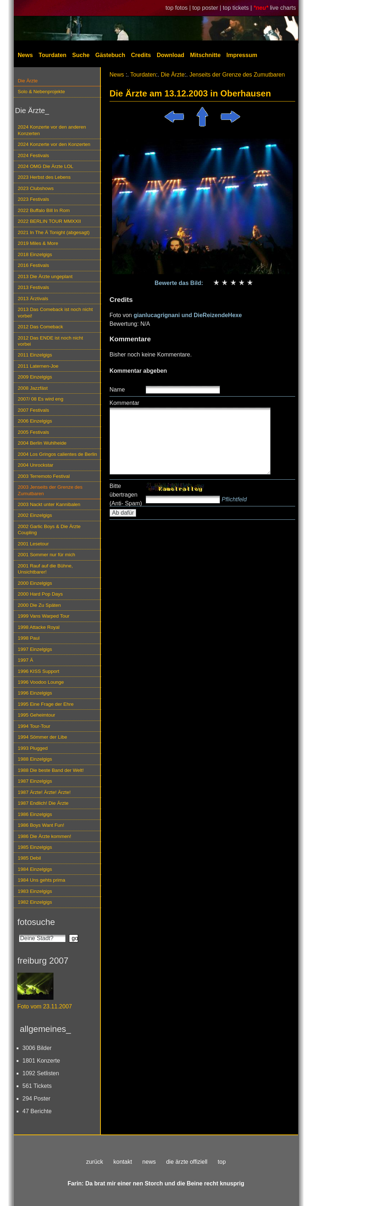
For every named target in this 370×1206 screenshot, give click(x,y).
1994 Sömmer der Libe (42, 737)
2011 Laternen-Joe (38, 366)
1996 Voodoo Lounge (41, 682)
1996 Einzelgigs (35, 693)
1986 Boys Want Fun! (41, 825)
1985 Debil (29, 858)
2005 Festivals (33, 432)
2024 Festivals (33, 155)
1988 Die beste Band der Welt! (51, 770)
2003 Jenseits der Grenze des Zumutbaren (50, 490)
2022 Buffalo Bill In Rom (44, 210)
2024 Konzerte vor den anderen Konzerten (52, 130)
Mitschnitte (205, 55)
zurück (94, 1162)
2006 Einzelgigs (35, 421)
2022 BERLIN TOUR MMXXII (49, 221)
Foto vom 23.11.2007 (44, 1006)
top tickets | (238, 8)
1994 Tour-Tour (34, 726)
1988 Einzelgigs (35, 759)
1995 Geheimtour (36, 715)
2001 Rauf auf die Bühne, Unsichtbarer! (45, 569)
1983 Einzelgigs (35, 891)
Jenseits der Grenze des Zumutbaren (237, 75)
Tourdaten (52, 55)
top (222, 1162)
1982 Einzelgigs (35, 902)
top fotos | (178, 8)
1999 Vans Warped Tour (43, 616)
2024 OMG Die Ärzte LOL (45, 166)
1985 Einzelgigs (35, 847)
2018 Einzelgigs (35, 254)
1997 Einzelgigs (35, 649)
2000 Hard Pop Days (40, 594)
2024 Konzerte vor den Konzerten (54, 144)
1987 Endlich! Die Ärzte (43, 803)
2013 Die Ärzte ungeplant (45, 276)
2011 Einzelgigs (35, 355)
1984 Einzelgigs (35, 869)
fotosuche (36, 922)
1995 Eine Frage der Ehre (46, 704)
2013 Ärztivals (33, 298)
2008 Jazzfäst (33, 388)
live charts (283, 8)
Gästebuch (110, 55)
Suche (81, 55)
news (149, 1162)
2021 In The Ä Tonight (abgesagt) (54, 232)
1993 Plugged (33, 748)
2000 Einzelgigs (35, 583)
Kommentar (124, 403)
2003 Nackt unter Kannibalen (49, 504)
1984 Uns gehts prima (41, 880)
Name (117, 389)
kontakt (122, 1162)
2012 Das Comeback (40, 326)
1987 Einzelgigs (35, 781)
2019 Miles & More (38, 243)
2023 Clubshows (35, 188)
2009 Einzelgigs (35, 377)
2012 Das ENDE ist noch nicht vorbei (50, 341)
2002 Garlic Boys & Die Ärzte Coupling (49, 529)
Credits (141, 55)
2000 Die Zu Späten (39, 605)
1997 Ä (25, 660)
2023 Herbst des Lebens (44, 177)
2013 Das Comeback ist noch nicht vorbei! (55, 312)
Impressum (242, 55)
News (25, 55)
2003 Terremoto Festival (44, 476)
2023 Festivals (33, 199)
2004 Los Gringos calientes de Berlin (57, 454)
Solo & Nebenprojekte (41, 91)
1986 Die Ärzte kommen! (44, 836)
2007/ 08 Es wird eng (40, 399)
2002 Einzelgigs (35, 515)
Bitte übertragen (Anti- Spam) (125, 494)
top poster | (207, 8)
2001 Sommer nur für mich (46, 554)
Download (170, 55)
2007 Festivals (33, 410)
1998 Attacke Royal (39, 627)
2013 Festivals (33, 287)
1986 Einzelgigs (35, 814)
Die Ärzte (28, 80)
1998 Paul (29, 638)
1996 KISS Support (38, 671)
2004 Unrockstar (35, 465)
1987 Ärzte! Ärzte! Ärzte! (44, 792)
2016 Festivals (33, 265)
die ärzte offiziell (186, 1162)
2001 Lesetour (33, 543)
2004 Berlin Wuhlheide (42, 443)
